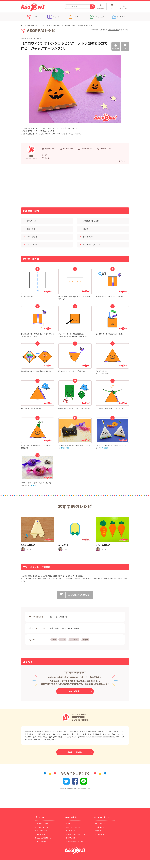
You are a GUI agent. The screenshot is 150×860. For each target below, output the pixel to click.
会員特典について (101, 827)
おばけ (85, 639)
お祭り (62, 628)
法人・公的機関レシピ (44, 838)
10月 (52, 617)
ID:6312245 (33, 485)
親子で (62, 639)
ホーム (23, 26)
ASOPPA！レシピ (32, 26)
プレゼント (74, 639)
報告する (122, 161)
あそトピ (69, 823)
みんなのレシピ (42, 831)
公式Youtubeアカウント (74, 841)
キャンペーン (70, 831)
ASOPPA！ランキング (73, 827)
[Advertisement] (53, 186)
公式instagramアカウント (75, 834)
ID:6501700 (65, 448)
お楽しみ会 (54, 628)
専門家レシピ (41, 834)
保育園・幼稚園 (73, 628)
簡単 (54, 639)
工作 (49, 158)
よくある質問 (99, 834)
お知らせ (98, 831)
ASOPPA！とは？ (101, 823)
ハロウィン (63, 617)
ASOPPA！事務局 (80, 720)
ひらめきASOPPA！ (43, 827)
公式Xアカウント (71, 838)
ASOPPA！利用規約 (113, 30)
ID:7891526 (104, 448)
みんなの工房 (41, 841)
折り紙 (44, 158)
